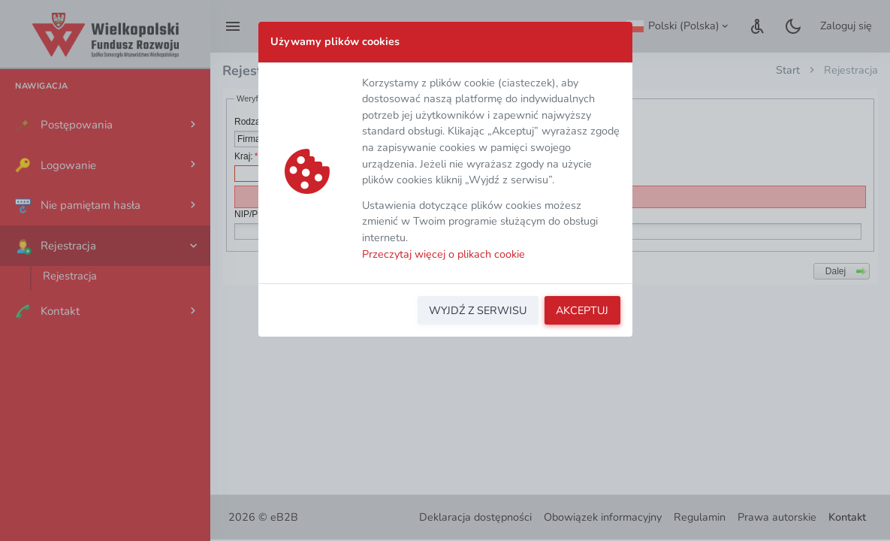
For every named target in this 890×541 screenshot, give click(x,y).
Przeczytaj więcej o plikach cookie (443, 253)
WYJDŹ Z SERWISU (477, 310)
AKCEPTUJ (582, 310)
